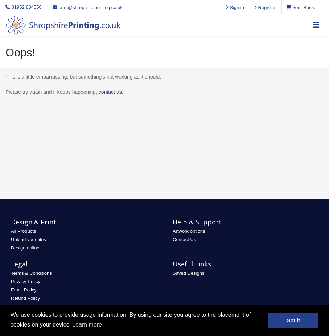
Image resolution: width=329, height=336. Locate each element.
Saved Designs (188, 273)
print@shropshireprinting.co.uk (88, 7)
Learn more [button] (87, 325)
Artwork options (189, 231)
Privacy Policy (25, 281)
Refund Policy (25, 298)
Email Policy (24, 290)
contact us (110, 92)
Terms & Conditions (31, 273)
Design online (25, 248)
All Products (23, 231)
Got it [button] (293, 320)
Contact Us (184, 239)
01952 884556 (27, 7)
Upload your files (28, 239)
